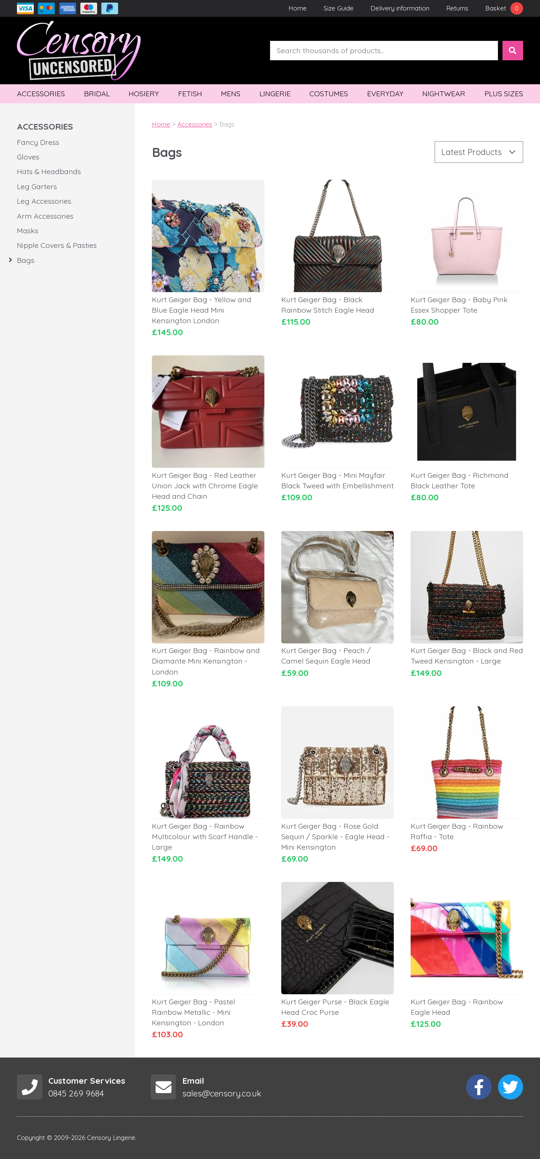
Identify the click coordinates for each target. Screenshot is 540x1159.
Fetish (190, 93)
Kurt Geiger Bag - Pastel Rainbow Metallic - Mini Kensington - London (193, 1012)
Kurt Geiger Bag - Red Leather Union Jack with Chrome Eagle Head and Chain (205, 485)
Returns (457, 8)
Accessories (41, 93)
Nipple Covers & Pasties (57, 245)
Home (297, 8)
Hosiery (144, 93)
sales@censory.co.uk (221, 1093)
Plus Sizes (503, 93)
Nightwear (443, 93)
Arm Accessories (45, 216)
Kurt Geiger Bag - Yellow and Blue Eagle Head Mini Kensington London (201, 310)
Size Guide (339, 8)
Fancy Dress (38, 142)
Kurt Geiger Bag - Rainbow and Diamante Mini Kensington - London (206, 661)
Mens (230, 93)
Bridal (97, 93)
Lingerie (275, 93)
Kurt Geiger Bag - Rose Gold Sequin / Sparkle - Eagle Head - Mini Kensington (335, 836)
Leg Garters (37, 186)
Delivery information (399, 8)
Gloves (28, 156)
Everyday (385, 93)
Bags (25, 260)
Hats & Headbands (49, 171)
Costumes (328, 93)
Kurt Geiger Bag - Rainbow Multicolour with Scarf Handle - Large (205, 836)
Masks (27, 230)
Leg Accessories (44, 201)
